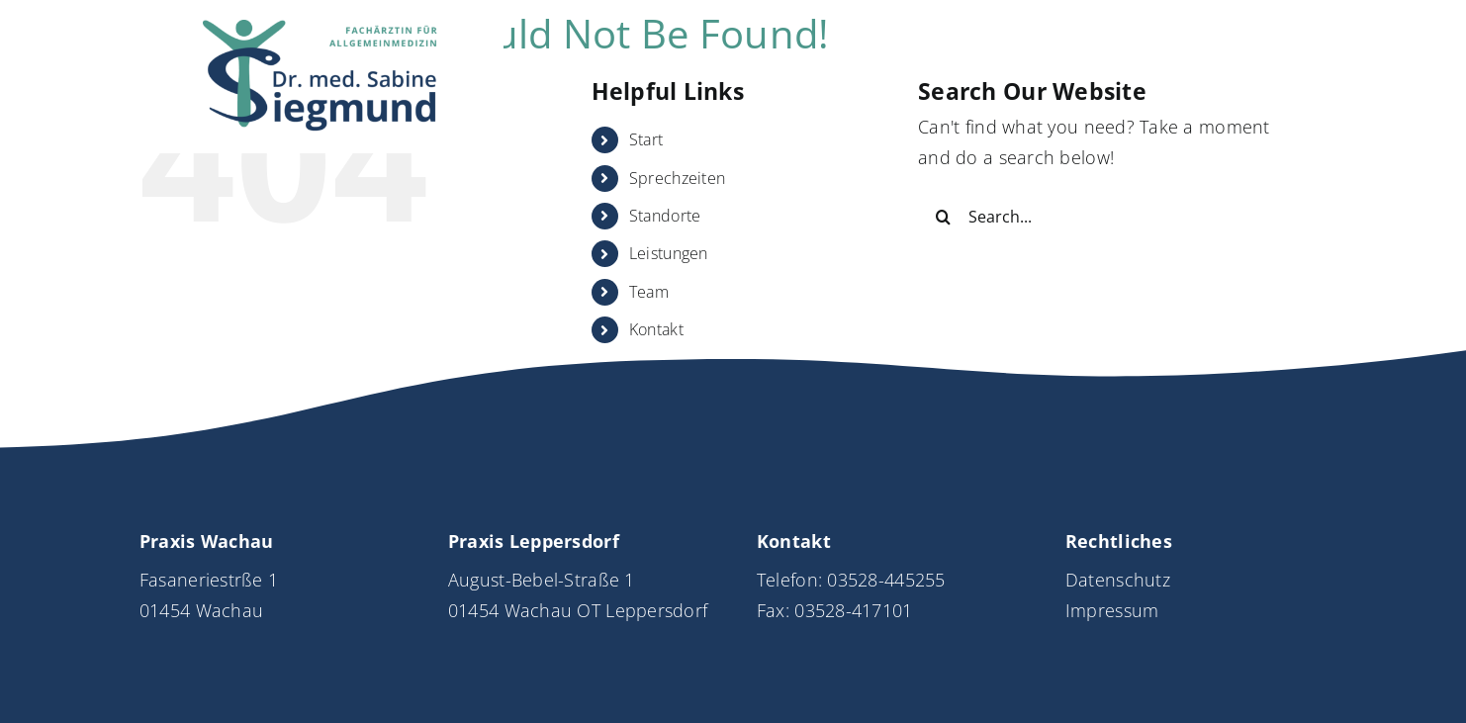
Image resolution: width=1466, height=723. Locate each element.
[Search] (942, 216)
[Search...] (1106, 216)
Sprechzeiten (677, 178)
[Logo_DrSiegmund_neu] (321, 29)
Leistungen (668, 253)
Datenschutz (1117, 579)
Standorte (664, 215)
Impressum (1111, 610)
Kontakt (656, 329)
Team (649, 292)
